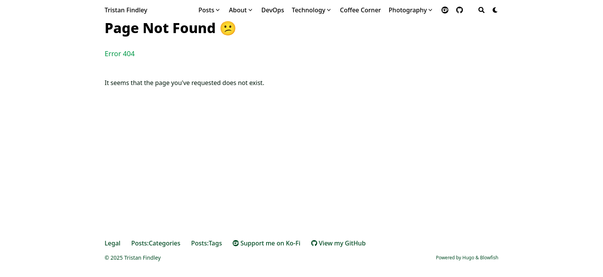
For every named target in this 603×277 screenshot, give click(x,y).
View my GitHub (338, 243)
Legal (112, 243)
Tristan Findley (126, 10)
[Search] (481, 10)
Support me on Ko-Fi (266, 243)
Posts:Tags (206, 243)
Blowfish (489, 257)
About (238, 10)
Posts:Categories (155, 243)
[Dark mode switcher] (495, 10)
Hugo (468, 257)
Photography (408, 10)
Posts (206, 10)
